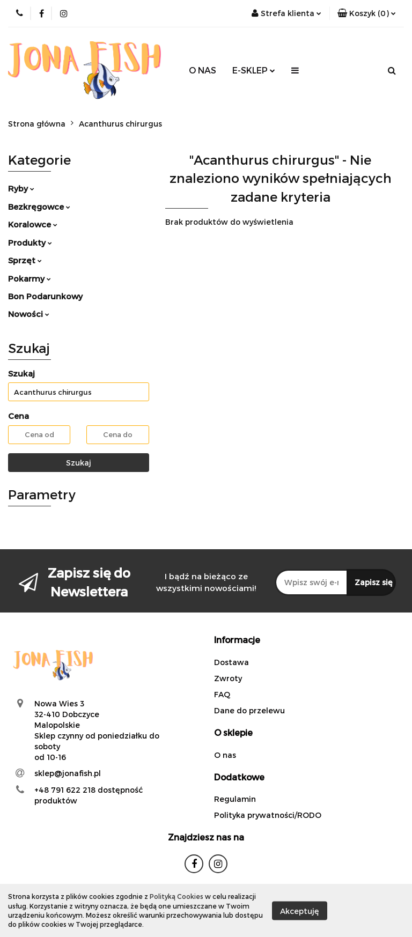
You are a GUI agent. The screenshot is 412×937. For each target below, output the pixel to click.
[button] (366, 13)
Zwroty (228, 678)
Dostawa (231, 662)
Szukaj (78, 462)
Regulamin (235, 798)
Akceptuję (299, 910)
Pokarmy (29, 278)
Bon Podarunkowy (45, 296)
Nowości (28, 314)
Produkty (30, 242)
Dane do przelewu (249, 710)
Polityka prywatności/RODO (267, 815)
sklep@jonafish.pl (67, 773)
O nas (225, 754)
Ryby (21, 188)
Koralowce (32, 224)
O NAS (202, 70)
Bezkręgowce (39, 206)
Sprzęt (25, 260)
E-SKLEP (253, 70)
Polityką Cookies (176, 896)
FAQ (222, 694)
